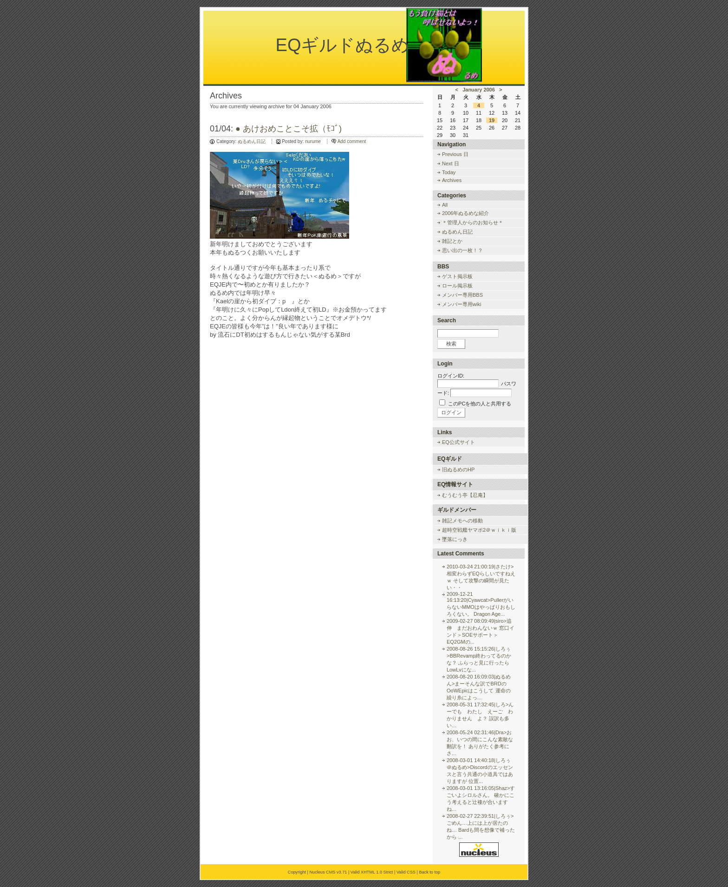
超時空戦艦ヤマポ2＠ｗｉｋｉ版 (479, 530)
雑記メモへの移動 (462, 520)
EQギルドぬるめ (343, 45)
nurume (313, 141)
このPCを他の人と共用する (479, 403)
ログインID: (450, 375)
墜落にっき (455, 539)
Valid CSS (406, 872)
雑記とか (452, 241)
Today (448, 172)
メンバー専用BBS (462, 295)
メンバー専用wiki (461, 304)
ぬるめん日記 (252, 141)
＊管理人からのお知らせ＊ (472, 222)
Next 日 (450, 163)
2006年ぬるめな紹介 (465, 213)
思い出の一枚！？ (462, 250)
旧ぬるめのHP (458, 469)
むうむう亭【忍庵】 (465, 495)
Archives (452, 180)
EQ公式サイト (458, 442)
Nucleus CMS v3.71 (328, 872)
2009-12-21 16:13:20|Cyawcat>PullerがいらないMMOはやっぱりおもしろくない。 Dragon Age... (481, 604)
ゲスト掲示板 (457, 276)
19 (491, 120)
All (445, 205)
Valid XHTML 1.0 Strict (372, 872)
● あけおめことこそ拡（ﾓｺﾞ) (288, 128)
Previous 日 (455, 154)
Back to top (429, 872)
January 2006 (478, 89)
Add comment (352, 141)
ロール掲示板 (457, 285)
